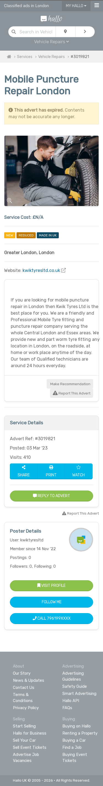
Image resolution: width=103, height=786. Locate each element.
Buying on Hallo (76, 726)
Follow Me (52, 602)
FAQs (67, 707)
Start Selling (24, 726)
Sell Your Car (24, 740)
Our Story (21, 673)
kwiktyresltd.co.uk (41, 270)
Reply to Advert (51, 496)
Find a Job (72, 747)
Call (52, 618)
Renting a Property (80, 733)
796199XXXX (59, 618)
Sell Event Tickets (29, 747)
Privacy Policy (26, 707)
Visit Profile (51, 585)
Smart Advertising (79, 693)
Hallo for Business (29, 733)
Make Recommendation (69, 384)
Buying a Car (74, 740)
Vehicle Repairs (51, 41)
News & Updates (28, 680)
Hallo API (70, 700)
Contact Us (23, 687)
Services (24, 56)
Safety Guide (74, 686)
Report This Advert (71, 393)
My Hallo (76, 6)
